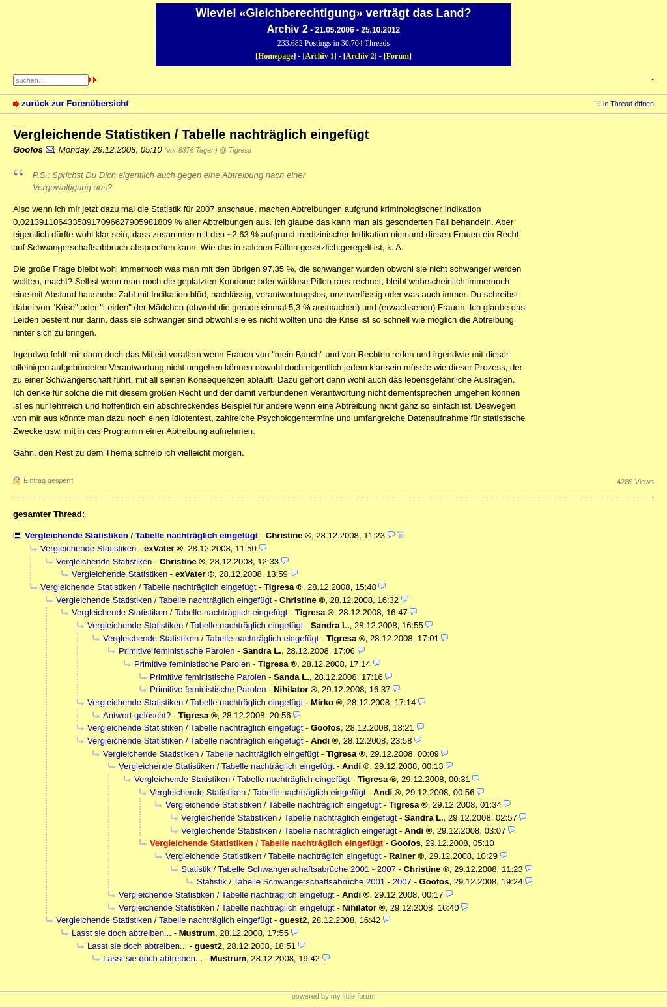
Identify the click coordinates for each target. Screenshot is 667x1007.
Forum (397, 56)
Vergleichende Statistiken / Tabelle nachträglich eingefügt (141, 535)
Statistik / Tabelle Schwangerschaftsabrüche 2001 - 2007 (288, 869)
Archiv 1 (319, 56)
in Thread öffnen (628, 104)
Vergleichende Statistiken (88, 548)
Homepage (276, 56)
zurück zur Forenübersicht (75, 103)
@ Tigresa (235, 150)
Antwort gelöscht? (137, 715)
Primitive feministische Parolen (177, 651)
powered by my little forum (334, 996)
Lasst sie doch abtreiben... (121, 933)
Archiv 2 (360, 56)
